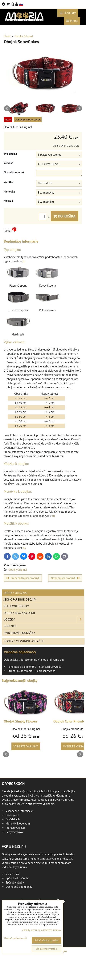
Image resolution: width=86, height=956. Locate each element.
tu (24, 261)
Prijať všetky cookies (47, 940)
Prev (7, 108)
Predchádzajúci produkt (22, 578)
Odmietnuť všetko (46, 948)
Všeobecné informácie (19, 811)
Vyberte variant (26, 746)
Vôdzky (44, 619)
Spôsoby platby (15, 882)
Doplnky (10, 626)
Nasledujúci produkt (65, 578)
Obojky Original (17, 569)
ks (45, 216)
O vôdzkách (13, 819)
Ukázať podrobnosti (15, 938)
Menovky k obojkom (18, 823)
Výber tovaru (13, 874)
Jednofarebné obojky (20, 599)
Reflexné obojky (16, 606)
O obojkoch (12, 815)
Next (79, 108)
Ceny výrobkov (14, 832)
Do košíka (65, 216)
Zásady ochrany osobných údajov (41, 930)
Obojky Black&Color (19, 613)
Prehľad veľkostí (15, 827)
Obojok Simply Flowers (21, 721)
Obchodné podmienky (19, 886)
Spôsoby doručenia (17, 878)
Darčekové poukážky (19, 633)
